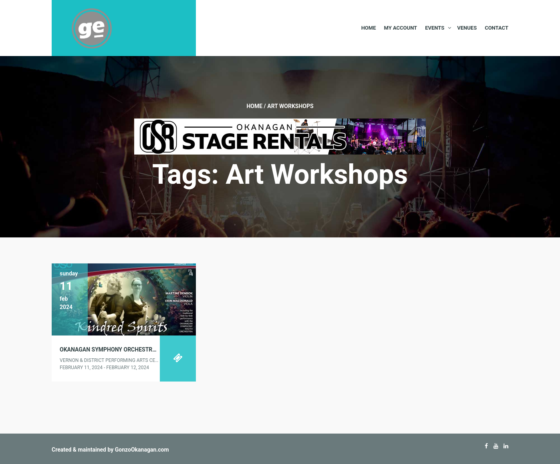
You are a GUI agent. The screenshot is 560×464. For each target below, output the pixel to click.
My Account (400, 28)
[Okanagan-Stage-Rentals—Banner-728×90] (280, 136)
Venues (467, 28)
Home (368, 28)
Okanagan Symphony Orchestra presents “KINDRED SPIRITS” (148, 349)
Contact (496, 28)
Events (434, 28)
